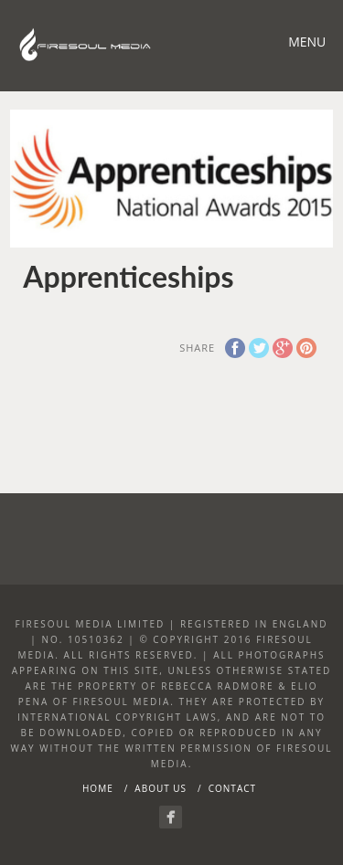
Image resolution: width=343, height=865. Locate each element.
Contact (232, 788)
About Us (160, 788)
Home (97, 788)
